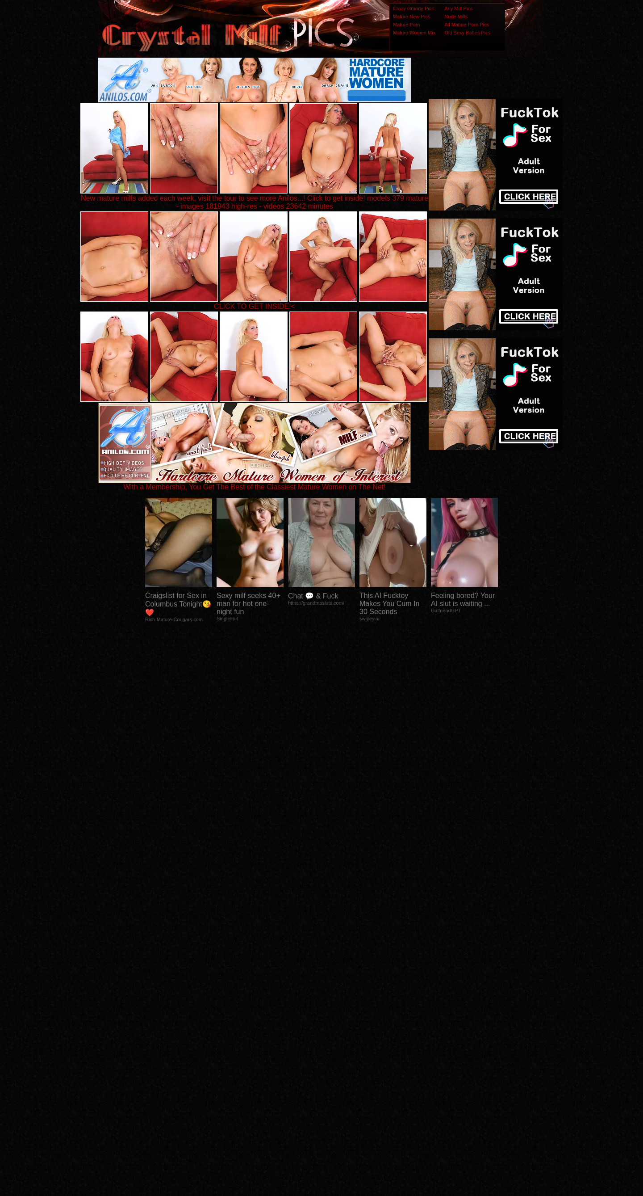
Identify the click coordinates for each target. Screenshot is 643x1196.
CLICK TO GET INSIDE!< (254, 306)
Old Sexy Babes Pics (467, 32)
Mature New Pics (411, 16)
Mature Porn (406, 24)
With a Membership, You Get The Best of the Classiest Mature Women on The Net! (254, 484)
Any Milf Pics (458, 8)
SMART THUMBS (337, 1018)
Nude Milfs (456, 16)
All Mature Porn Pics (466, 24)
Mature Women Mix (414, 32)
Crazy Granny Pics (413, 8)
